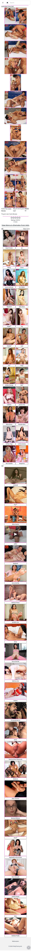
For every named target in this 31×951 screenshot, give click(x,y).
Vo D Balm (22, 287)
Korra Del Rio (15, 583)
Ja (21, 248)
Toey (21, 365)
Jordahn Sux (15, 622)
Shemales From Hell (7, 6)
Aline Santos (15, 524)
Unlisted (15, 485)
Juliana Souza (15, 896)
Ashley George (9, 385)
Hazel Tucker (9, 248)
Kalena (15, 700)
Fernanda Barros (15, 720)
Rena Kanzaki (15, 877)
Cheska (9, 346)
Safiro (15, 544)
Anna (15, 838)
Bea (22, 385)
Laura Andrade (9, 287)
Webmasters (15, 941)
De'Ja (15, 642)
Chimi (21, 267)
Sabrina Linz (15, 681)
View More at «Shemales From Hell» (15, 225)
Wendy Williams (15, 818)
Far (9, 365)
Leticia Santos (22, 444)
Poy (15, 504)
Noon (15, 740)
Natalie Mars (21, 424)
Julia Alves (22, 307)
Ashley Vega (9, 444)
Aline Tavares (15, 798)
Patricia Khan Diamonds (15, 759)
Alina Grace (9, 424)
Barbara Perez (16, 602)
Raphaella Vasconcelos (15, 857)
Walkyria (15, 779)
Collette (9, 404)
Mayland (9, 307)
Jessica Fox (22, 404)
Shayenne (22, 463)
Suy (22, 326)
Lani (22, 346)
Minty (9, 267)
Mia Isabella (9, 463)
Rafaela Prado (15, 935)
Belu (15, 916)
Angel (9, 326)
